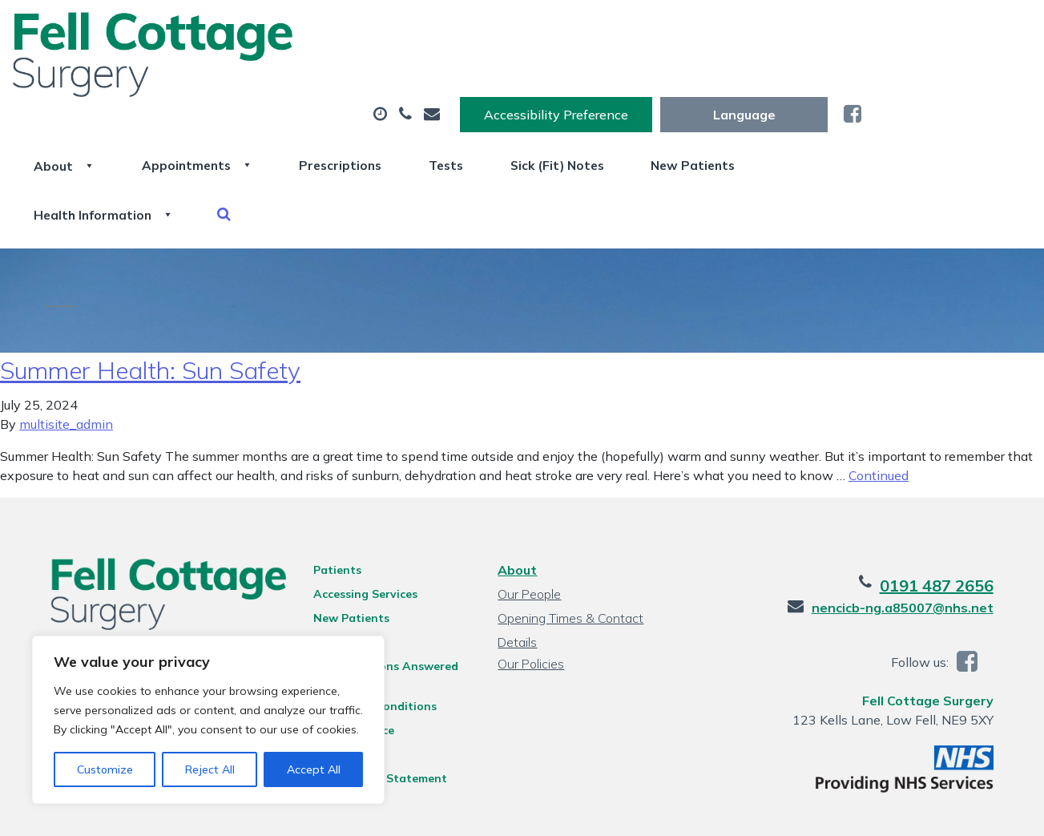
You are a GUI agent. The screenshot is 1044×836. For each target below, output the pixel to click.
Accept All (314, 769)
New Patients (929, 79)
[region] (208, 720)
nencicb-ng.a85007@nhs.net (915, 543)
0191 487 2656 (949, 521)
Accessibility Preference (726, 30)
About (237, 79)
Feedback (334, 577)
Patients (332, 505)
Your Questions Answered (380, 601)
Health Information (278, 135)
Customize (105, 769)
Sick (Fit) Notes (780, 79)
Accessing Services (360, 529)
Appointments (381, 79)
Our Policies (531, 599)
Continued (879, 410)
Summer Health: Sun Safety (150, 305)
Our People (529, 529)
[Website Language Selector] (914, 29)
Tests (656, 79)
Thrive (989, 811)
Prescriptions (538, 79)
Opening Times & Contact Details (570, 555)
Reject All (210, 769)
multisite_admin (66, 359)
